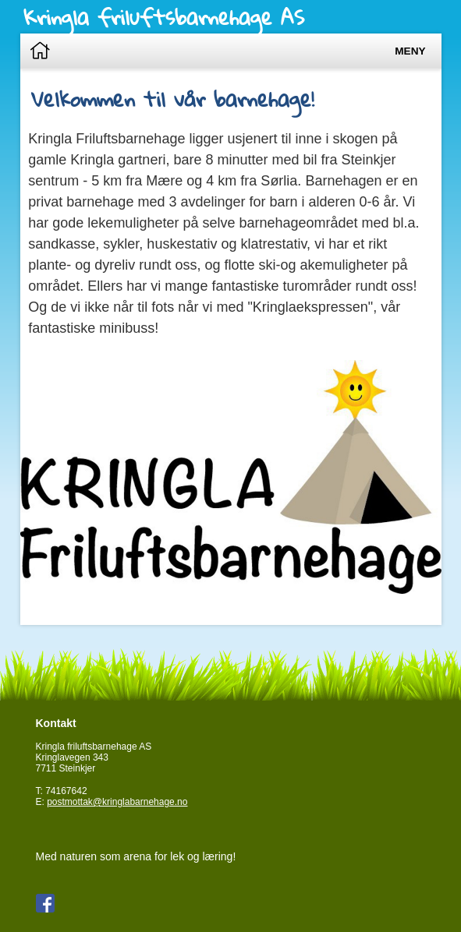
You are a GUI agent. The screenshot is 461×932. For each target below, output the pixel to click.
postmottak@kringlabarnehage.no (117, 801)
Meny (410, 51)
